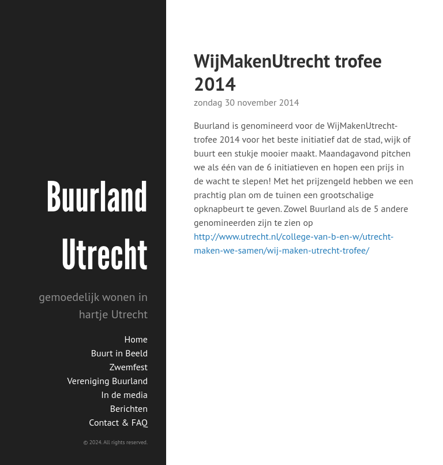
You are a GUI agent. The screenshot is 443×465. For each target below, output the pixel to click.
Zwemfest (129, 367)
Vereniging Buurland (107, 380)
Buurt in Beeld (119, 353)
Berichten (129, 408)
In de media (124, 394)
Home (136, 339)
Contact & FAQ (118, 422)
